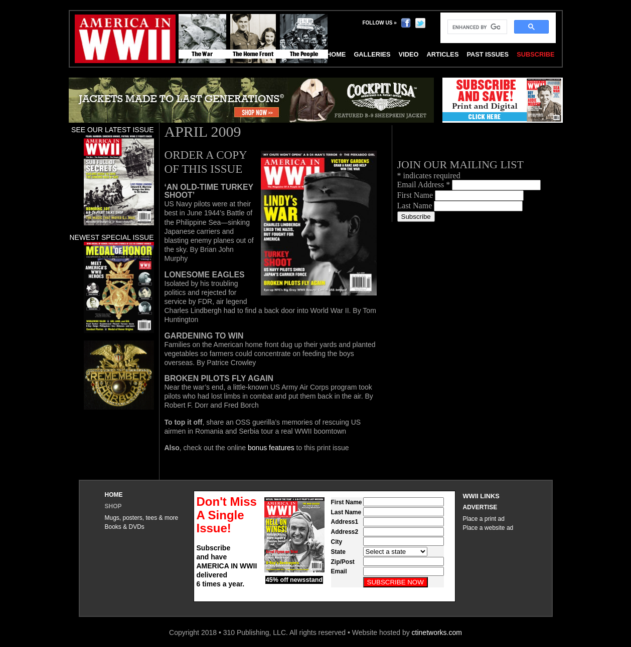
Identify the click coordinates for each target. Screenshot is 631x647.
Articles (442, 54)
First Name (416, 195)
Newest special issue (111, 237)
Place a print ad (484, 518)
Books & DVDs (124, 526)
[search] (476, 27)
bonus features (271, 448)
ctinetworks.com (437, 632)
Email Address (424, 184)
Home (114, 494)
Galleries (372, 54)
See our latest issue (112, 130)
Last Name (415, 205)
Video (409, 54)
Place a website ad (488, 527)
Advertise (480, 507)
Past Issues (487, 54)
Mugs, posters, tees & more (142, 517)
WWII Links (481, 496)
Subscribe (535, 54)
